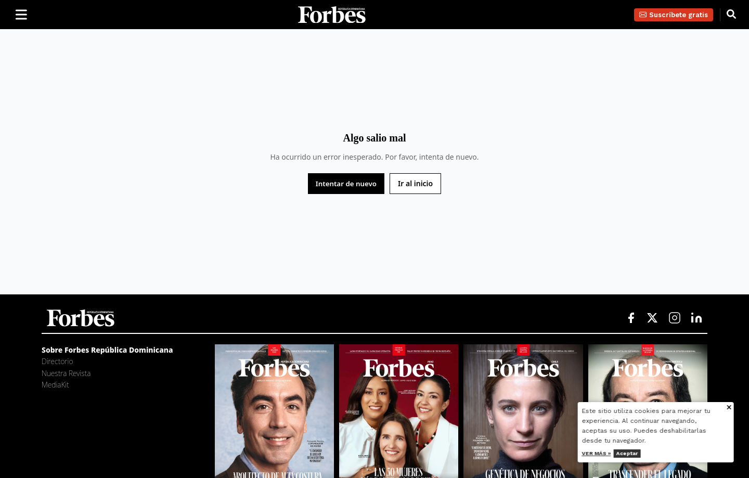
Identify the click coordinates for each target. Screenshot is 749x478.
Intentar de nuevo (346, 183)
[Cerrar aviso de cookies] (742, 408)
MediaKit (55, 385)
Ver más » (608, 453)
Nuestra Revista (66, 373)
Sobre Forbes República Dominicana (107, 350)
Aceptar (639, 453)
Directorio (57, 361)
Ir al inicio (415, 183)
